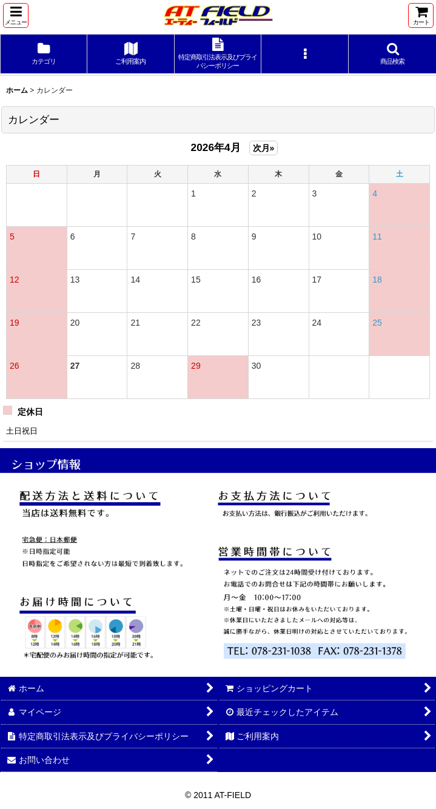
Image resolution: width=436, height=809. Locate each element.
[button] (16, 15)
